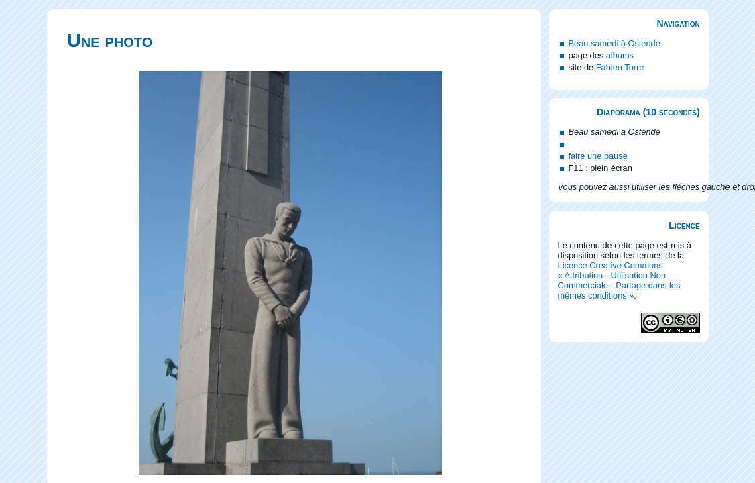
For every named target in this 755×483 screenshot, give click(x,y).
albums (620, 55)
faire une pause (598, 156)
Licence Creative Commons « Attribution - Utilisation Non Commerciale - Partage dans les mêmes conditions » (619, 280)
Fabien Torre (620, 67)
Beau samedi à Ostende (614, 43)
